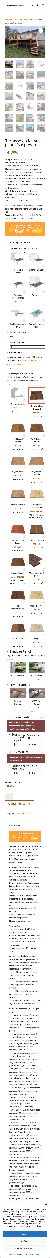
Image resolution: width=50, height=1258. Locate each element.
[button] (46, 1204)
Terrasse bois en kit (20, 19)
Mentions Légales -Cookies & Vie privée (24, 1254)
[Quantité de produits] (9, 797)
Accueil (8, 19)
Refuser (25, 1241)
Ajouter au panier (19, 803)
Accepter (25, 1233)
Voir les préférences (25, 1248)
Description (14, 825)
